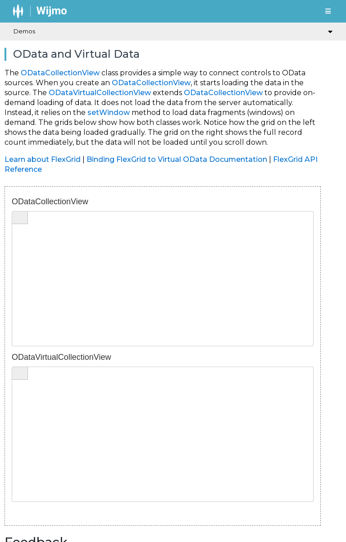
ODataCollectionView (60, 73)
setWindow (108, 112)
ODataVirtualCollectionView (100, 92)
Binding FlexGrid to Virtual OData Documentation (176, 159)
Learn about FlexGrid (43, 159)
